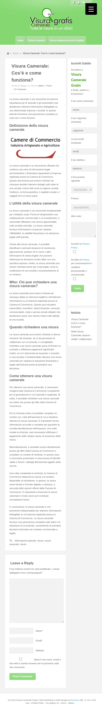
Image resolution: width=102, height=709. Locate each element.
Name (39, 631)
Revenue (75, 700)
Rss (89, 3)
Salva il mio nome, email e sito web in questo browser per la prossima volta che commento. (35, 663)
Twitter (84, 3)
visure (23, 544)
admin (41, 86)
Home (20, 40)
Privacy (86, 259)
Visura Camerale (36, 40)
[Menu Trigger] (91, 9)
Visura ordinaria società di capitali (67, 40)
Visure (16, 53)
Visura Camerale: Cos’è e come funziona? (30, 73)
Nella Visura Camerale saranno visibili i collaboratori (81, 335)
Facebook (74, 3)
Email (39, 640)
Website (40, 650)
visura (40, 540)
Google (79, 3)
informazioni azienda (25, 540)
